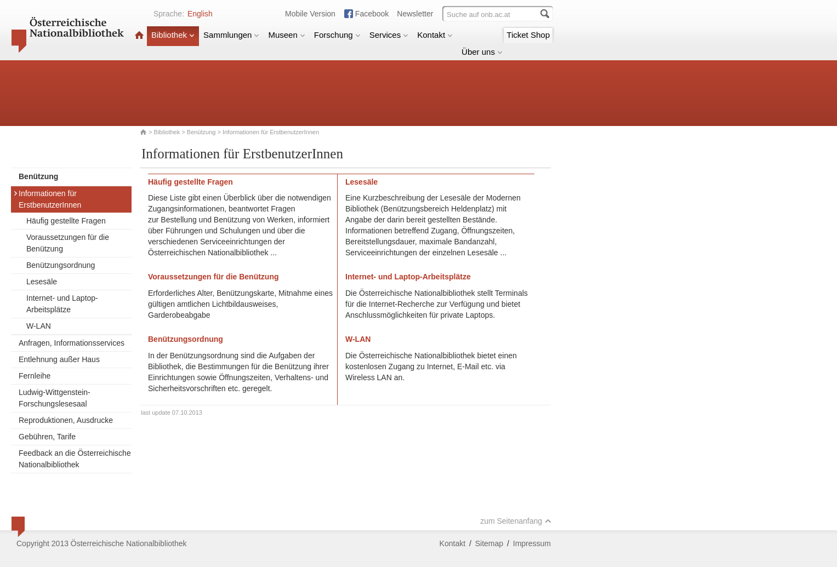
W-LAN (38, 326)
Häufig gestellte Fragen (66, 220)
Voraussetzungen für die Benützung (67, 243)
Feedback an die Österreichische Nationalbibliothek (75, 459)
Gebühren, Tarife (47, 436)
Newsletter (415, 13)
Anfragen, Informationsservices (71, 343)
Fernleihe (34, 375)
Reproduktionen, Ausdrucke (66, 420)
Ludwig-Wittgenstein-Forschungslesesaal (54, 398)
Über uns (482, 51)
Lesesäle (41, 281)
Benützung (201, 132)
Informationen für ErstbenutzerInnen (47, 199)
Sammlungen (231, 34)
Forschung (337, 34)
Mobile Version (310, 13)
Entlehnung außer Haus (59, 359)
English (200, 13)
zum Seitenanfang (515, 521)
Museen (286, 34)
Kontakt (435, 34)
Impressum (532, 543)
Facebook (372, 13)
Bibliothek (173, 34)
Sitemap (489, 543)
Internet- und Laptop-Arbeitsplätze (62, 304)
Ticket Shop (528, 34)
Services (389, 34)
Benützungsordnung (60, 265)
